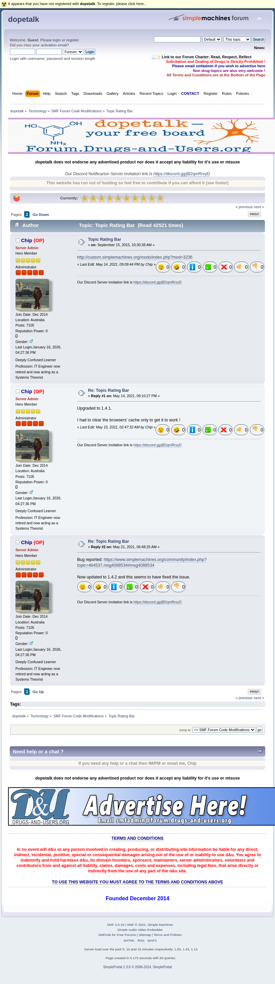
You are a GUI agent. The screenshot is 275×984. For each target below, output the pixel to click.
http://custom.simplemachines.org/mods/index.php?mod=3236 (134, 257)
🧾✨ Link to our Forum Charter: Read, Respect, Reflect (201, 57)
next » (259, 207)
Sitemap (145, 935)
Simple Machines (160, 924)
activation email (53, 45)
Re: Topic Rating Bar (108, 390)
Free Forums (126, 935)
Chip (26, 240)
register (72, 40)
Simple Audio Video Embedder (140, 930)
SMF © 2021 (136, 924)
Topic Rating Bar (104, 239)
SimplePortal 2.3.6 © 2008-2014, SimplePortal (137, 967)
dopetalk (23, 19)
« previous (244, 207)
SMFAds (104, 935)
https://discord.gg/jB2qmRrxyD (181, 174)
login (57, 40)
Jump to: (185, 730)
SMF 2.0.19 (115, 924)
